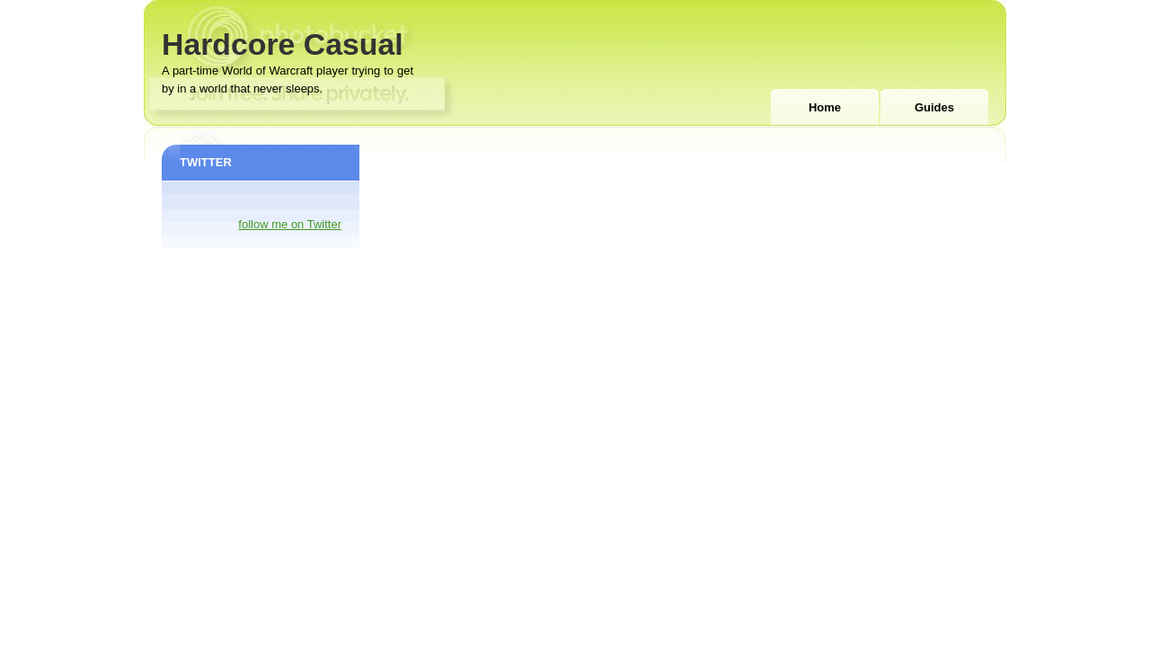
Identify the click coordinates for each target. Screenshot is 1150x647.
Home (825, 107)
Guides (934, 107)
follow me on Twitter (289, 224)
